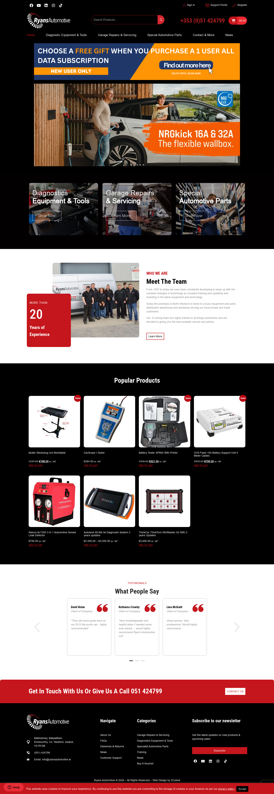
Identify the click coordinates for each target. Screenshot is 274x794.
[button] (130, 164)
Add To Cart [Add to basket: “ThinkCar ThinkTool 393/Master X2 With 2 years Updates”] (146, 543)
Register (242, 5)
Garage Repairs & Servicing (117, 35)
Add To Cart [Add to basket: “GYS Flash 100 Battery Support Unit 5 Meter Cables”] (201, 464)
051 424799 (146, 690)
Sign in (191, 5)
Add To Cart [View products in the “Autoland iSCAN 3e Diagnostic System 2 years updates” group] (91, 543)
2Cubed (175, 779)
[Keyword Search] (125, 19)
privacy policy (226, 789)
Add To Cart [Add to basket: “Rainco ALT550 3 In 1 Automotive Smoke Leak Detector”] (35, 543)
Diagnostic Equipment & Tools (66, 35)
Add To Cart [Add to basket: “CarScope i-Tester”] (91, 464)
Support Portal (218, 5)
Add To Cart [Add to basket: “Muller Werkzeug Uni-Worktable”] (35, 464)
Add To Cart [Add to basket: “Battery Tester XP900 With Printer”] (146, 464)
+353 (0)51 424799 (203, 20)
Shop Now (47, 215)
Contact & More (203, 35)
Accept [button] (242, 789)
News (229, 35)
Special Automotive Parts (164, 35)
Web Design (160, 779)
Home (31, 35)
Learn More (121, 215)
